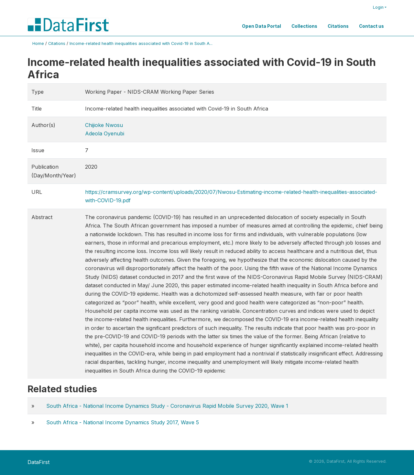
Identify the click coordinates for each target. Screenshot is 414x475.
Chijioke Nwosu (104, 125)
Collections (304, 26)
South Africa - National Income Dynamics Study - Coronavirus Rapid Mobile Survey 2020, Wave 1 (167, 406)
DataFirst (38, 462)
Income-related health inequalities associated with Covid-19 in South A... (141, 43)
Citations (338, 26)
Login (378, 7)
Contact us (371, 26)
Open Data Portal (261, 26)
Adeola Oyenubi (104, 133)
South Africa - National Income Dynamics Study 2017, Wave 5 (122, 422)
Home (38, 43)
